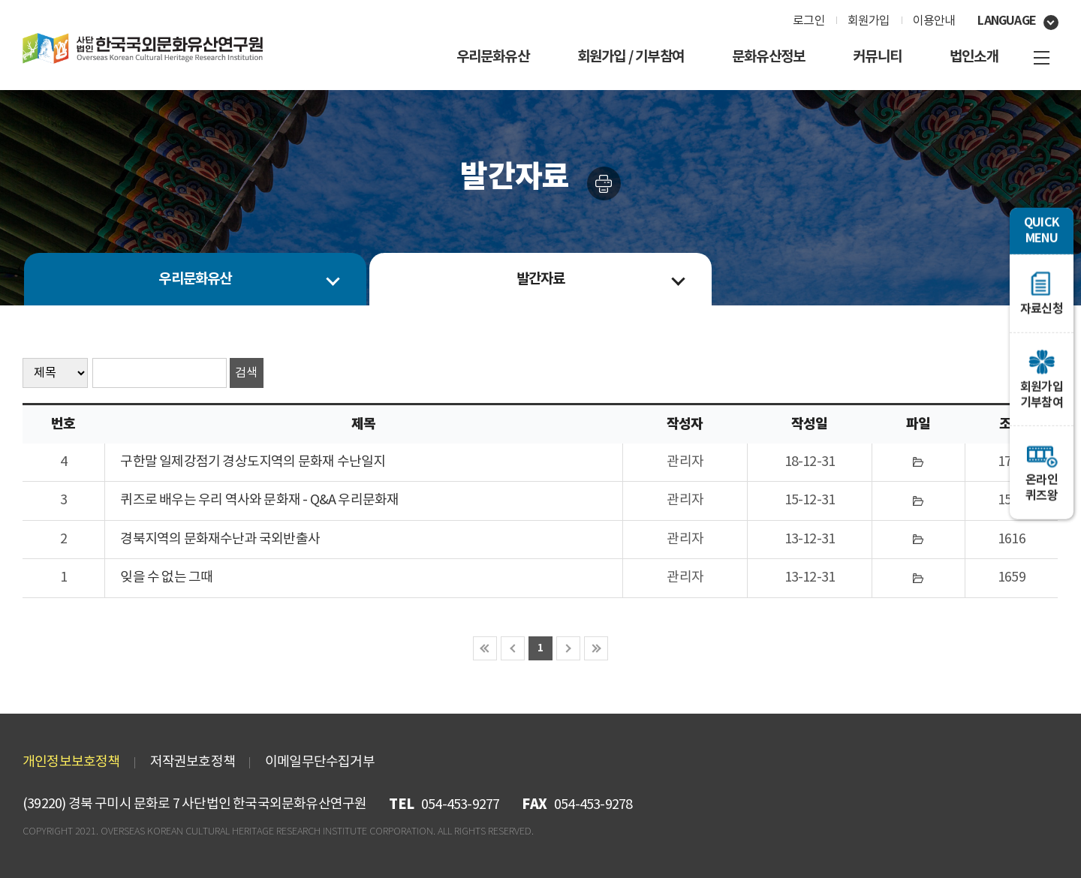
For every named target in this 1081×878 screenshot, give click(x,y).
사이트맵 (1041, 58)
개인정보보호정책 (71, 762)
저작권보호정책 (192, 762)
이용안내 (934, 21)
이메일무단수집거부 (320, 762)
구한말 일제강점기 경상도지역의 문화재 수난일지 (252, 462)
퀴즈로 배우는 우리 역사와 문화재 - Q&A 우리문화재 (259, 500)
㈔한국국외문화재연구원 (143, 49)
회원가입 (869, 21)
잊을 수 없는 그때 (166, 577)
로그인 (809, 21)
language (1006, 21)
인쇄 (604, 183)
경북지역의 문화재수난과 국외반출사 (220, 539)
